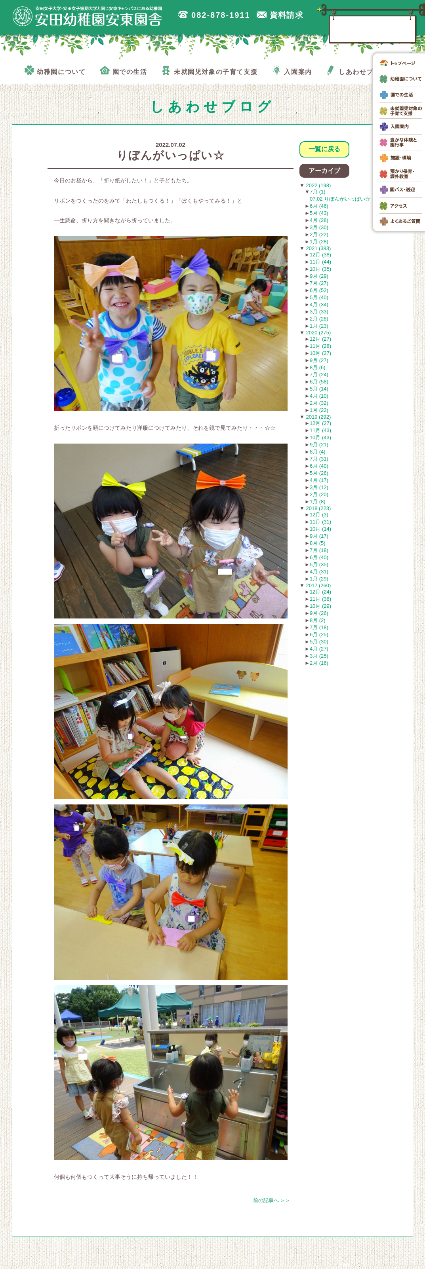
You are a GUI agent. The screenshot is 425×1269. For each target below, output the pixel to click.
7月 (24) (319, 374)
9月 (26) (319, 613)
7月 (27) (319, 283)
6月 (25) (319, 634)
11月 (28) (320, 346)
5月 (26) (319, 473)
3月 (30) (319, 227)
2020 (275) (318, 333)
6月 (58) (319, 382)
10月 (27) (320, 353)
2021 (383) (318, 248)
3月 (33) (319, 312)
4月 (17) (319, 480)
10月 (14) (320, 529)
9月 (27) (319, 360)
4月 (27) (319, 649)
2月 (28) (319, 319)
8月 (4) (318, 452)
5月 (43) (319, 213)
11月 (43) (320, 430)
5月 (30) (319, 642)
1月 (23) (319, 326)
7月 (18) (319, 550)
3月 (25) (319, 656)
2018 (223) (318, 508)
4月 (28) (319, 220)
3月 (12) (319, 487)
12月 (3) (319, 515)
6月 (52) (319, 290)
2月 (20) (319, 494)
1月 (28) (319, 242)
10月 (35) (320, 269)
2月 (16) (319, 663)
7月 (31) (319, 459)
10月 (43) (320, 437)
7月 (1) (318, 192)
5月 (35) (319, 564)
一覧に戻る (324, 149)
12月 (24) (320, 592)
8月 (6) (318, 367)
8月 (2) (318, 620)
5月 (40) (319, 297)
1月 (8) (318, 502)
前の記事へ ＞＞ (272, 1200)
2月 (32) (319, 403)
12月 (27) (320, 339)
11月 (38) (320, 599)
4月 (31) (319, 572)
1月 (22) (319, 410)
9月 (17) (319, 536)
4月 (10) (319, 396)
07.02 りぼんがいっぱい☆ (340, 199)
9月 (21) (319, 445)
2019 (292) (318, 417)
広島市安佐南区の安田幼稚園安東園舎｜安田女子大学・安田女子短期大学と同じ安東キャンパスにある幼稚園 (87, 16)
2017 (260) (318, 585)
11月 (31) (320, 522)
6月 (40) (319, 466)
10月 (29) (320, 606)
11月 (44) (320, 262)
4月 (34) (319, 304)
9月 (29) (319, 276)
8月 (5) (318, 543)
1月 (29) (319, 579)
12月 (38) (320, 255)
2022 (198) (318, 185)
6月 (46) (319, 206)
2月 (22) (319, 234)
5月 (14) (319, 389)
